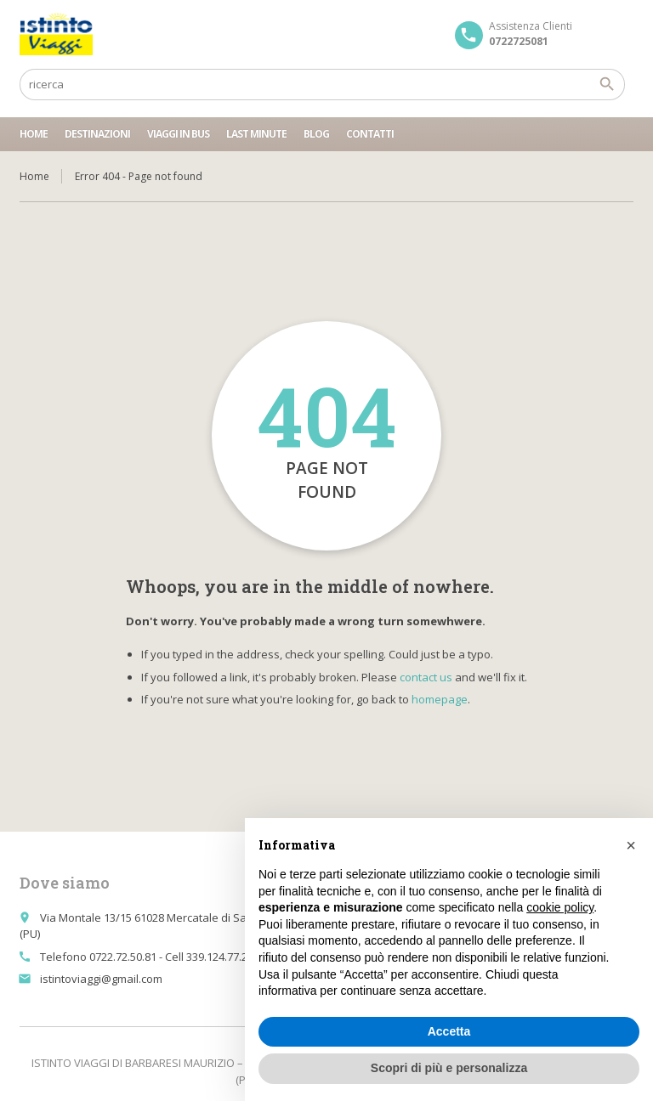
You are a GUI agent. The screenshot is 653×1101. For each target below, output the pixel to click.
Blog (316, 134)
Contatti (370, 134)
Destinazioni (97, 134)
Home (34, 134)
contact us (426, 677)
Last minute (256, 134)
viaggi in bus (178, 134)
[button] (630, 845)
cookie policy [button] (559, 907)
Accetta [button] (449, 1031)
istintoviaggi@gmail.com (101, 978)
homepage (440, 699)
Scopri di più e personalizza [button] (449, 1068)
